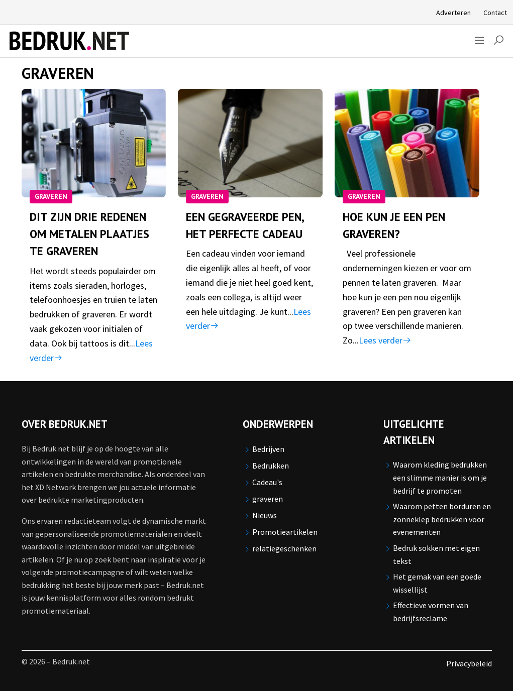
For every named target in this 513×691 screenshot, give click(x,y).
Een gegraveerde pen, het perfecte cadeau (244, 225)
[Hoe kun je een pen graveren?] (407, 143)
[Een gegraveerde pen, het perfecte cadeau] (250, 143)
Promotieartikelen (285, 532)
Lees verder (385, 340)
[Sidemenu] (479, 41)
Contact (495, 12)
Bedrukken (270, 465)
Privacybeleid (469, 663)
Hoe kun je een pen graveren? (394, 225)
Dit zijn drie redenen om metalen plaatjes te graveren (89, 234)
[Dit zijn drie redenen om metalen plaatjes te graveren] (94, 143)
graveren (51, 196)
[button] (498, 41)
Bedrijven (268, 449)
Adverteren (453, 12)
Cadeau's (267, 482)
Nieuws (264, 515)
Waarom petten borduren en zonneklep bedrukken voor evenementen (442, 519)
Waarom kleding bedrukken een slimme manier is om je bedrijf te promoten (440, 477)
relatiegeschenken (284, 548)
